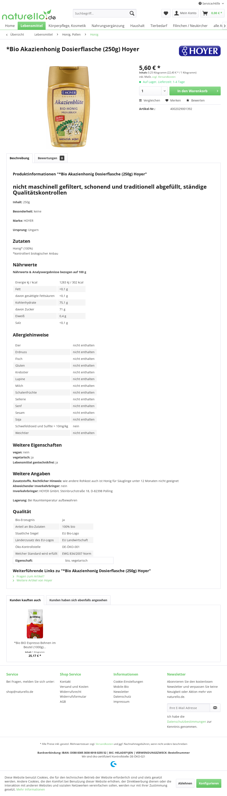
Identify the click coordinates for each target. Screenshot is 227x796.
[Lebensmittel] (32, 26)
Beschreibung (19, 158)
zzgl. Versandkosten (164, 77)
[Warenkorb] (212, 13)
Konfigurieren (209, 783)
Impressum (121, 702)
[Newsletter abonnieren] (215, 708)
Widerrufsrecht (70, 692)
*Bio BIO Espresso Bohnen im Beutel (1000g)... (35, 645)
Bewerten (195, 100)
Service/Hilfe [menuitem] (210, 3)
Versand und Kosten (74, 687)
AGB (63, 702)
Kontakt (65, 682)
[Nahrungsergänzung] (108, 26)
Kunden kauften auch (25, 600)
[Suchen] (132, 13)
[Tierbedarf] (159, 26)
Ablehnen (185, 783)
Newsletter (121, 692)
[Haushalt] (137, 26)
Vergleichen (149, 100)
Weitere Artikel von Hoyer (32, 580)
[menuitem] (104, 13)
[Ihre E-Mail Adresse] (188, 708)
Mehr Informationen (30, 789)
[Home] (10, 26)
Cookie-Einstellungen (128, 682)
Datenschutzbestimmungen (186, 722)
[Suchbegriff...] (104, 13)
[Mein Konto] (185, 13)
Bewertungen (51, 158)
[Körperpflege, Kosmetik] (67, 26)
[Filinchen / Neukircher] (190, 26)
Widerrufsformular (73, 696)
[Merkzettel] (165, 13)
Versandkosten (104, 744)
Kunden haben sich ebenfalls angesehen (78, 600)
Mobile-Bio (121, 687)
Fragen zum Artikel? (28, 576)
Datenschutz (122, 696)
